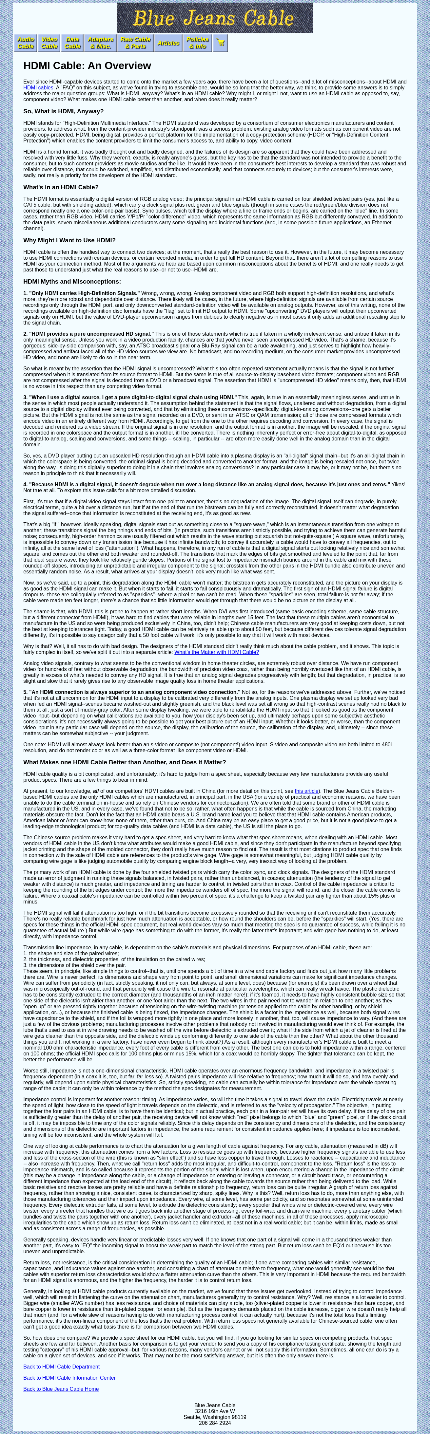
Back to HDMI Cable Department (61, 1366)
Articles (168, 43)
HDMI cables (38, 87)
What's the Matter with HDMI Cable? (216, 652)
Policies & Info (197, 42)
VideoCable (49, 42)
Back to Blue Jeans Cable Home (61, 1389)
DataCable (72, 42)
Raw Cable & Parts (135, 42)
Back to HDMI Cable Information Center (69, 1378)
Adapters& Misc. (100, 42)
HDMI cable (208, 93)
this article (307, 791)
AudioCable (25, 42)
